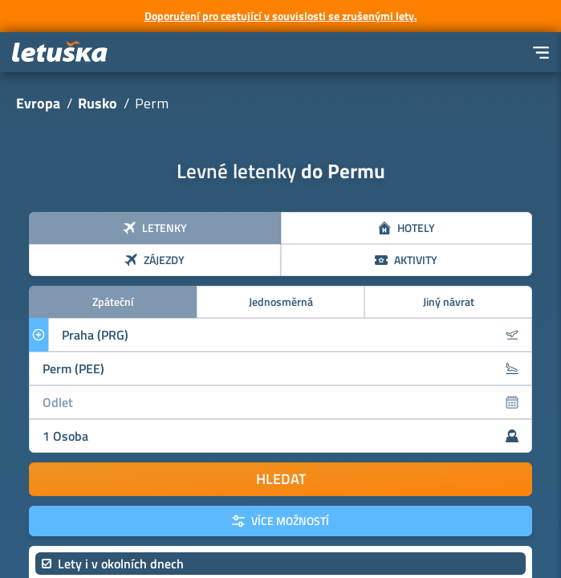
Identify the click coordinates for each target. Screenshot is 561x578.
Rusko (97, 103)
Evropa (38, 103)
